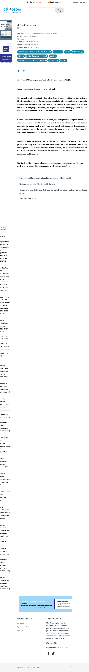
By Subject (21, 623)
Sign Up (82, 2)
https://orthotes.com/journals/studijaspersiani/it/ (39, 33)
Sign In (75, 2)
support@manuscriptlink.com (57, 647)
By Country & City (24, 627)
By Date (20, 630)
